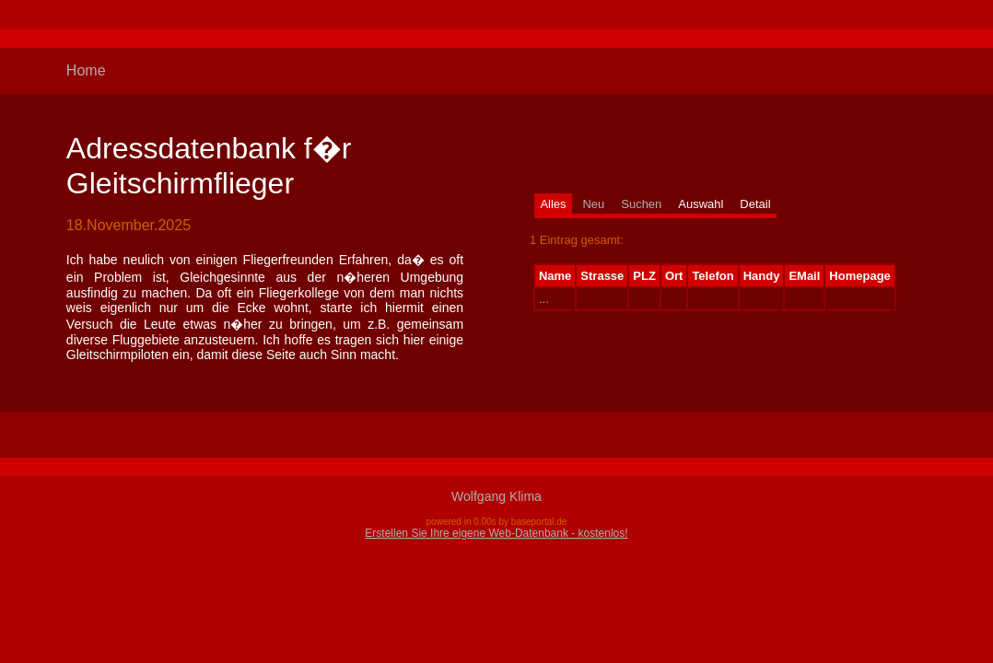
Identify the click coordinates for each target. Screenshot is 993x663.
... (544, 299)
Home (86, 70)
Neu (593, 204)
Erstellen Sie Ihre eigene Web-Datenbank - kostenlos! (496, 533)
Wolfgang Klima (496, 496)
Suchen (641, 204)
